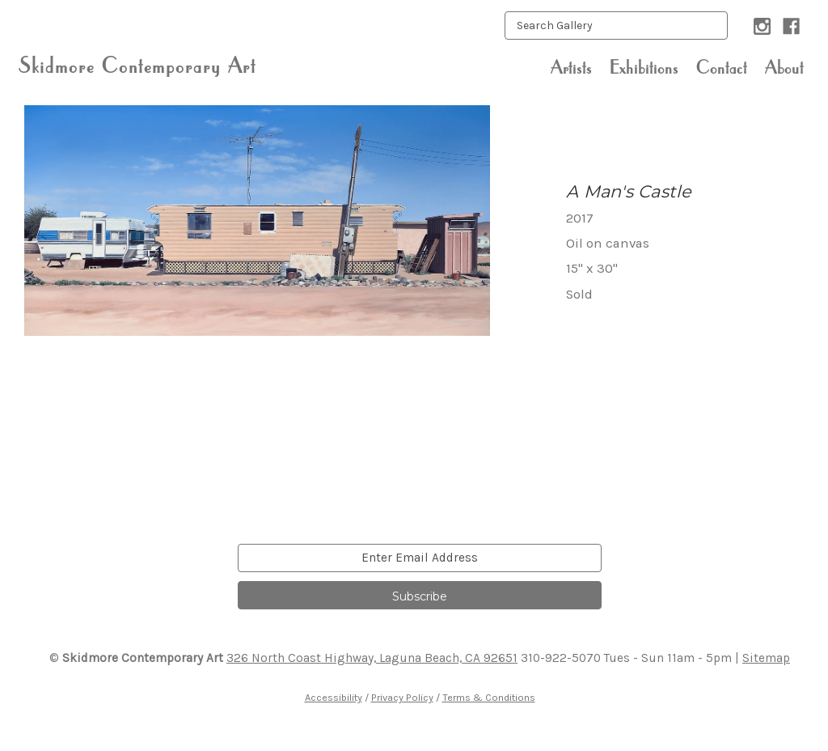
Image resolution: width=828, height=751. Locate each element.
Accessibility (333, 697)
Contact (721, 67)
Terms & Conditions (488, 697)
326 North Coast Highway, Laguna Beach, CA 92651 (372, 658)
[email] (420, 558)
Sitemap (766, 658)
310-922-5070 (561, 658)
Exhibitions (644, 67)
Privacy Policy (402, 697)
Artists (571, 67)
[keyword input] (616, 25)
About (784, 67)
